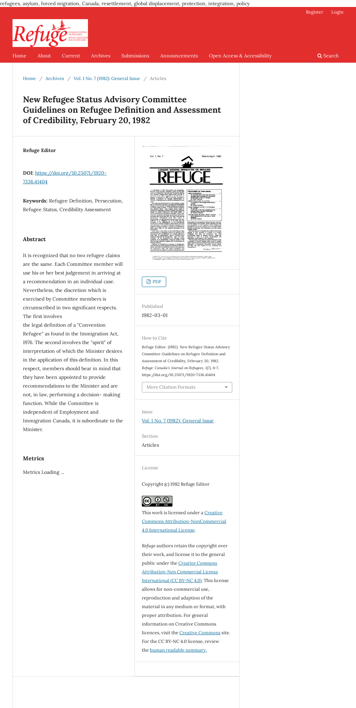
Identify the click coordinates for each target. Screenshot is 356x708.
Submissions (135, 56)
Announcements (179, 56)
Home (19, 56)
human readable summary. (178, 650)
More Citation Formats (171, 387)
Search (328, 56)
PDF (156, 282)
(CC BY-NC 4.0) (180, 571)
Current (71, 56)
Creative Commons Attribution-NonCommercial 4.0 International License (184, 521)
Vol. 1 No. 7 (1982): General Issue (107, 78)
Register (314, 12)
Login (337, 12)
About (44, 56)
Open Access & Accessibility (240, 56)
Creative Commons (199, 633)
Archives (100, 56)
